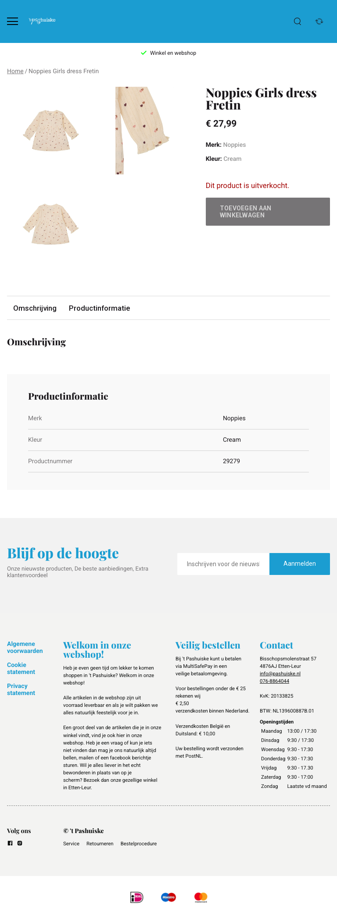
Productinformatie (99, 308)
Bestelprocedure (139, 844)
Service (71, 844)
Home (15, 71)
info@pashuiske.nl (280, 673)
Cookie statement (21, 669)
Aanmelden (299, 563)
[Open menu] (12, 21)
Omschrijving (35, 308)
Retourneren (100, 844)
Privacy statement (21, 690)
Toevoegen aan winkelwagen (246, 212)
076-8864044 (274, 681)
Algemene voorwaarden (25, 648)
